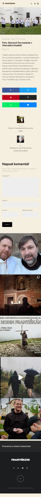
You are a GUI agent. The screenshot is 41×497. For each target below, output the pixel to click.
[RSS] (27, 471)
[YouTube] (22, 471)
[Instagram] (18, 471)
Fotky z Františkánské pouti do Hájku (20, 128)
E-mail (4, 214)
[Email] (28, 97)
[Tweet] (28, 90)
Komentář (6, 176)
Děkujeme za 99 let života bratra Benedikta (20, 148)
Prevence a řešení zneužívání (16, 450)
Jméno (4, 204)
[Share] (10, 90)
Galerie (13, 39)
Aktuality (7, 39)
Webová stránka (27, 214)
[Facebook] (14, 471)
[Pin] (10, 97)
